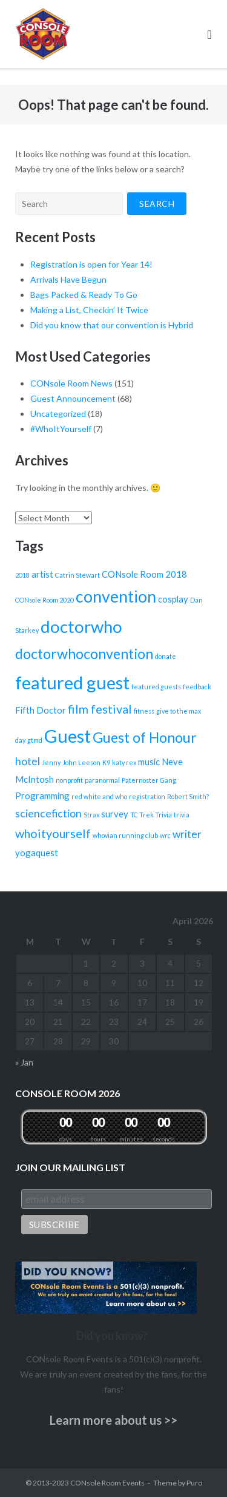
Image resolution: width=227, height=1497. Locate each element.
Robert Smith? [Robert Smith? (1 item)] (188, 796)
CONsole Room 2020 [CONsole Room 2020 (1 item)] (44, 600)
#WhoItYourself (60, 429)
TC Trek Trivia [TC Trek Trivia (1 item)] (151, 815)
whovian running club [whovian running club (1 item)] (125, 835)
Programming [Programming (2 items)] (42, 795)
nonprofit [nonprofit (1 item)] (69, 780)
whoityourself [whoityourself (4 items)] (53, 833)
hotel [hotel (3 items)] (27, 761)
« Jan (24, 1062)
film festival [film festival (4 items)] (100, 708)
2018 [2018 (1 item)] (22, 575)
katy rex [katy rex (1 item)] (124, 762)
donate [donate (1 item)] (165, 656)
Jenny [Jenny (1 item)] (51, 762)
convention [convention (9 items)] (116, 596)
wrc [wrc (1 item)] (165, 835)
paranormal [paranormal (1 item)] (102, 780)
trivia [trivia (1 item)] (181, 815)
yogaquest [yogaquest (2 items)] (36, 852)
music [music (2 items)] (149, 761)
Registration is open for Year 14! (91, 264)
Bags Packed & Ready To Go (83, 294)
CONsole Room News (71, 383)
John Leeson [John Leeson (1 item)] (81, 762)
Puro (194, 1482)
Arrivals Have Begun (68, 279)
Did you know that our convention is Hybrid (111, 325)
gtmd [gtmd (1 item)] (34, 740)
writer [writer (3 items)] (187, 834)
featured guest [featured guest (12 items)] (72, 682)
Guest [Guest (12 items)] (67, 735)
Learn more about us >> (113, 1420)
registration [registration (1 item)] (147, 796)
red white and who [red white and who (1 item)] (99, 796)
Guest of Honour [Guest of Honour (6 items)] (145, 737)
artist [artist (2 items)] (42, 574)
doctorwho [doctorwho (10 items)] (81, 627)
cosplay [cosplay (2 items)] (173, 598)
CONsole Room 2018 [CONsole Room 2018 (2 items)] (144, 574)
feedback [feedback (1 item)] (197, 687)
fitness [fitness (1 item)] (144, 711)
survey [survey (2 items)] (114, 813)
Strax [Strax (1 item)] (91, 815)
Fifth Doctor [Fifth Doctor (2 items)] (40, 710)
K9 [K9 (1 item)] (106, 762)
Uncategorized (58, 413)
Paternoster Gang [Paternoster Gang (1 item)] (149, 780)
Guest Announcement (73, 398)
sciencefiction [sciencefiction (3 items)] (48, 813)
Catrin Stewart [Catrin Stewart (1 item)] (77, 575)
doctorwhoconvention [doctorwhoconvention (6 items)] (84, 653)
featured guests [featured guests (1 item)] (156, 687)
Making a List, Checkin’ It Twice (89, 310)
